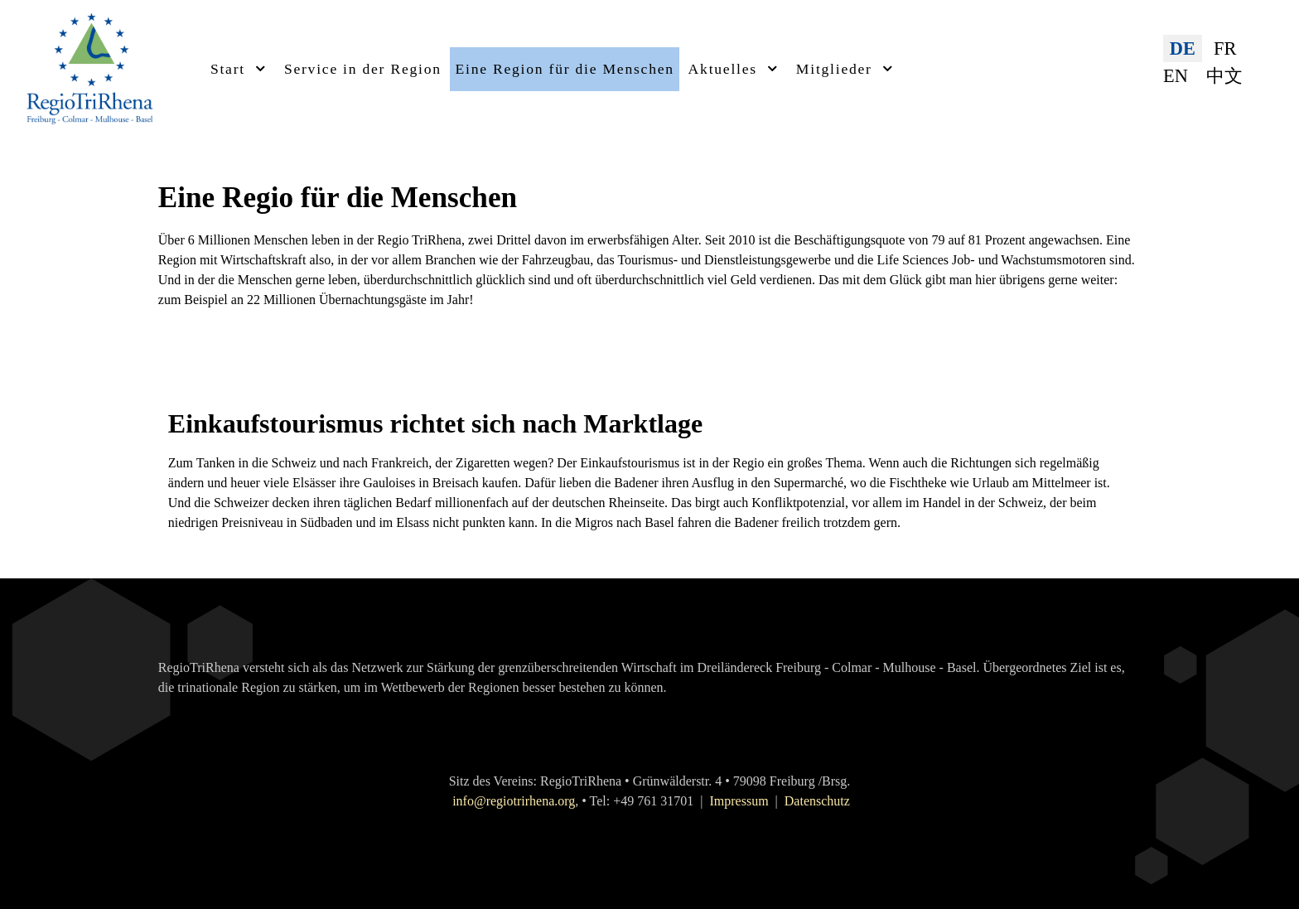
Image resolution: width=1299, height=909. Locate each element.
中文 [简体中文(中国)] (1224, 75)
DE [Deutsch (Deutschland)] (1182, 48)
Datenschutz (817, 801)
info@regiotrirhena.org (513, 801)
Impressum (738, 801)
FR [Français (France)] (1225, 48)
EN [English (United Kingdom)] (1175, 75)
